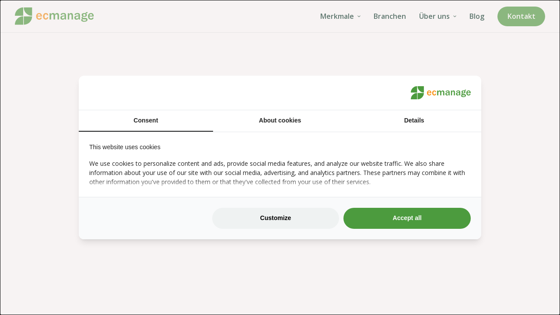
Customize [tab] (275, 217)
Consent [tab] (145, 120)
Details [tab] (414, 120)
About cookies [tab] (280, 120)
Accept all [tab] (407, 217)
